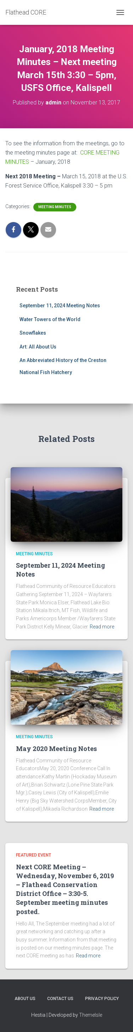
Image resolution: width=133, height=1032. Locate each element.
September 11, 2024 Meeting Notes (60, 305)
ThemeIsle (90, 1015)
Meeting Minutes (54, 207)
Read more (102, 627)
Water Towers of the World (50, 319)
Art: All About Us (38, 347)
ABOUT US (25, 998)
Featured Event (33, 855)
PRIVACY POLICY (102, 998)
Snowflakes (33, 333)
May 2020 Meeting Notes (56, 748)
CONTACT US (60, 998)
